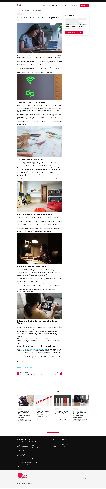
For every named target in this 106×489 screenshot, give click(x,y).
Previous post (27, 375)
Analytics (74, 20)
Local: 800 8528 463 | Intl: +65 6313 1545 (80, 1)
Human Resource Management (77, 27)
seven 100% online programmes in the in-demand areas (32, 350)
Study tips (19, 15)
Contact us (65, 445)
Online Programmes (52, 5)
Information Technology (71, 29)
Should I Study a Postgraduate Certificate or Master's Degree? (24, 414)
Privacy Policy (86, 479)
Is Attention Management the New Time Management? (79, 414)
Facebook (83, 444)
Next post (51, 375)
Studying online (57, 445)
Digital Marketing (83, 25)
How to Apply (74, 5)
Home (43, 5)
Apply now (56, 447)
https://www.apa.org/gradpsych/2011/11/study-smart (24, 368)
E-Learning (68, 27)
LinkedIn (83, 442)
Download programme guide (74, 33)
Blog (20, 11)
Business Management (70, 23)
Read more (25, 425)
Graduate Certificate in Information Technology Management (23, 467)
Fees (54, 443)
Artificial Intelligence (81, 20)
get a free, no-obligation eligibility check (33, 358)
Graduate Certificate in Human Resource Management (22, 455)
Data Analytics (69, 25)
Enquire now (84, 5)
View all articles (53, 432)
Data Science (75, 25)
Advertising (68, 20)
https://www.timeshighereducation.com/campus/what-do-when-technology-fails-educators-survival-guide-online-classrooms (36, 365)
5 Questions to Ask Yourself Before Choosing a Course (61, 413)
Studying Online (64, 5)
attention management (27, 271)
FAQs (63, 447)
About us (55, 450)
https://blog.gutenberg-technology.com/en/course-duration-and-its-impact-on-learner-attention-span (32, 366)
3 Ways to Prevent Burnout (42, 412)
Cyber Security (79, 23)
